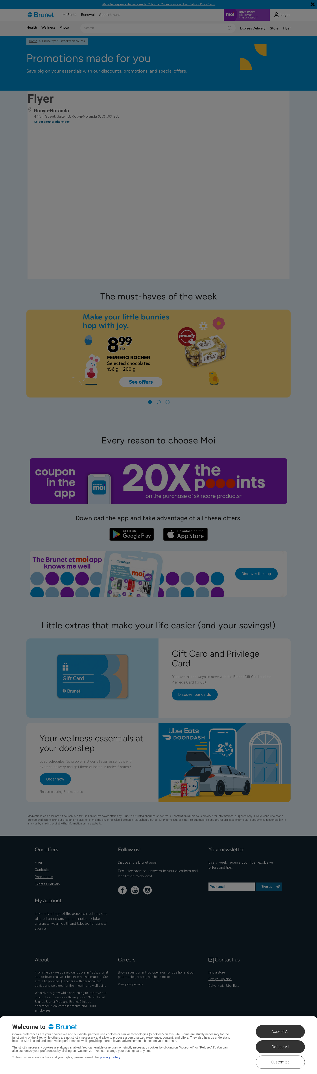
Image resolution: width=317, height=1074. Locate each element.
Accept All (280, 1031)
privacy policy (110, 1057)
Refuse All (280, 1047)
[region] (158, 1045)
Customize (280, 1062)
